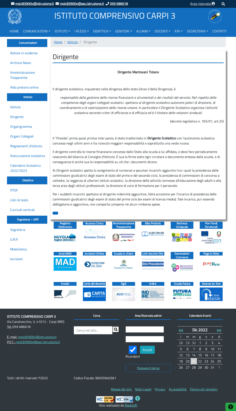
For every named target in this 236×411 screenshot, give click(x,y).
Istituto (61, 31)
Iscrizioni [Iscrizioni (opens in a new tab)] (16, 258)
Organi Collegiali (22, 136)
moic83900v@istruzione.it (37, 336)
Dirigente (17, 116)
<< (181, 330)
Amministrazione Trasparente (22, 75)
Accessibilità (178, 389)
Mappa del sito (121, 389)
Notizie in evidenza (24, 53)
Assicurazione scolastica (27, 155)
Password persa (148, 368)
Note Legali (143, 389)
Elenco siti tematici (204, 389)
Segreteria (196, 31)
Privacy (160, 389)
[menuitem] (14, 30)
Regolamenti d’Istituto (26, 146)
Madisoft (131, 405)
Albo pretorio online (24, 87)
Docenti (161, 31)
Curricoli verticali (22, 209)
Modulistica (18, 249)
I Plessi (80, 31)
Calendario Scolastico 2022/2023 (25, 168)
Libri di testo (19, 200)
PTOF (14, 190)
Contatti (219, 31)
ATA (177, 31)
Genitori (122, 31)
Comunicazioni (35, 31)
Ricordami (133, 352)
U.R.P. (14, 239)
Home (14, 31)
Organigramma (21, 126)
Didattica (100, 31)
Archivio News (20, 62)
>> (219, 330)
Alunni (142, 31)
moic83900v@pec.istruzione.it (38, 341)
